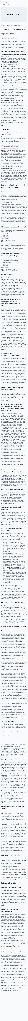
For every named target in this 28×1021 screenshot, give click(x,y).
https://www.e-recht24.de (11, 990)
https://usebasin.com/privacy (8, 879)
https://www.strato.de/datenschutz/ (10, 148)
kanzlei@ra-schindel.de (11, 241)
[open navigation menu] (25, 3)
